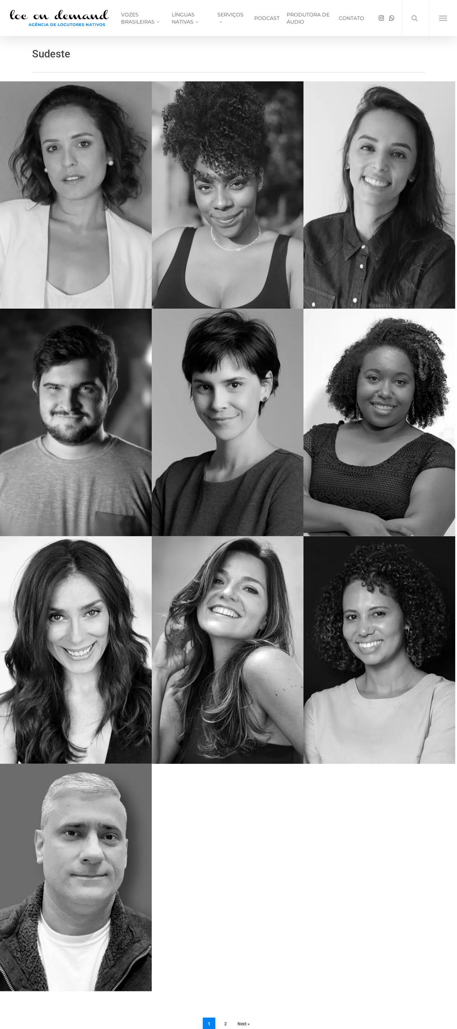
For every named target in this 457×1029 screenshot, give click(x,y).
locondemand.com (54, 944)
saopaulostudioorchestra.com (68, 972)
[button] (443, 18)
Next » (243, 872)
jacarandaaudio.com (56, 953)
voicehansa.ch (49, 962)
